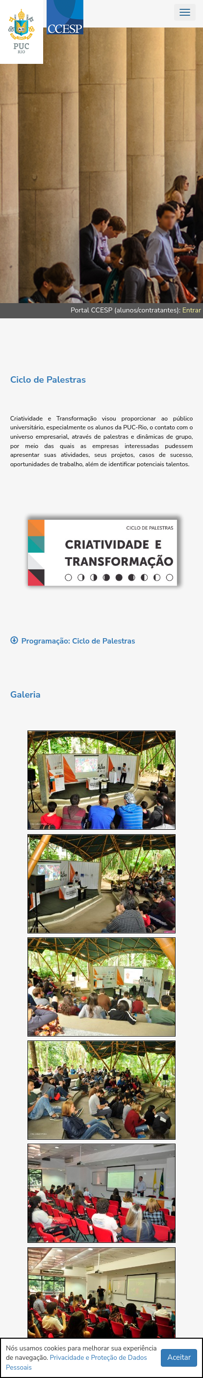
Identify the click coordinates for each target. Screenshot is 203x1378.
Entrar (191, 310)
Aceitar (179, 1357)
